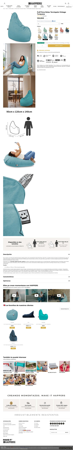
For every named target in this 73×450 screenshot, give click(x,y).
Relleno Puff (5, 434)
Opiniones (44, 17)
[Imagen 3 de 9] (31, 368)
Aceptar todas (60, 448)
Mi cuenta (36, 425)
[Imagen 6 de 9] (64, 368)
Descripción (7, 256)
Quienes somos (22, 425)
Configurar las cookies (27, 448)
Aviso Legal (21, 428)
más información (11, 410)
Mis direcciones (37, 429)
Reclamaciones (6, 429)
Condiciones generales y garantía (9, 426)
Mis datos (36, 428)
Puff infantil (62, 374)
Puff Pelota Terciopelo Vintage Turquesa (12, 326)
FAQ (4, 428)
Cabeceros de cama (7, 374)
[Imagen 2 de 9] (19, 368)
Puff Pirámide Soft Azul (28, 326)
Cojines (16, 374)
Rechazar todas (68, 448)
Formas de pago (6, 431)
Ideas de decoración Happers (8, 437)
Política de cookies (22, 431)
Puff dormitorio (29, 387)
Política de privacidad (23, 429)
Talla (62, 25)
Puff (38, 374)
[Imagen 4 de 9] (42, 368)
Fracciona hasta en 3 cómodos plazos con (46, 22)
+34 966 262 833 (54, 428)
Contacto (20, 426)
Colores (39, 28)
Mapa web (5, 438)
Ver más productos (65, 310)
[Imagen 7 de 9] (8, 381)
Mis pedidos (36, 426)
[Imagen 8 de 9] (19, 381)
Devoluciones (5, 432)
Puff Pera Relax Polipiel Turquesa (43, 326)
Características (8, 278)
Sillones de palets (52, 374)
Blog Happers (5, 435)
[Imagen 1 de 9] (8, 368)
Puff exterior (17, 387)
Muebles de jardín (30, 374)
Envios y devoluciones (7, 425)
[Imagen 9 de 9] (31, 381)
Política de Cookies (44, 447)
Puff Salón (5, 387)
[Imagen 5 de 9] (53, 368)
